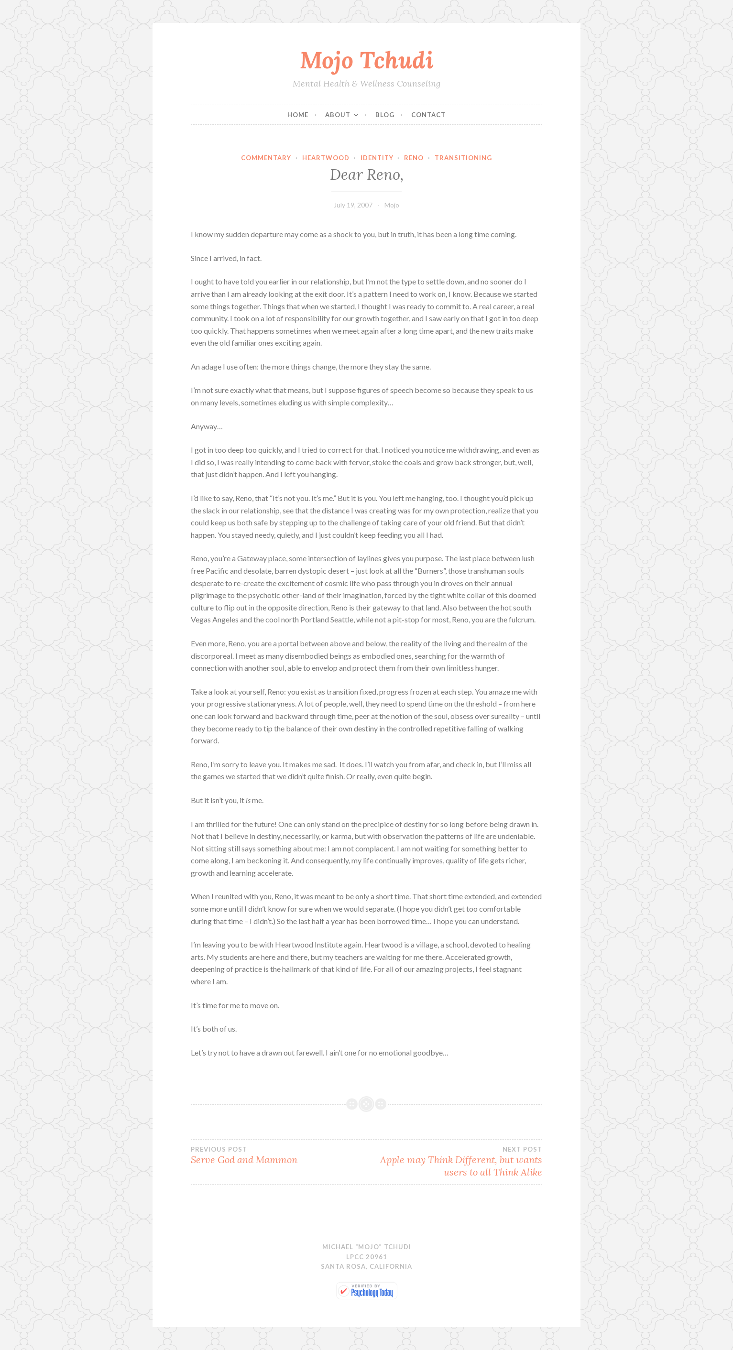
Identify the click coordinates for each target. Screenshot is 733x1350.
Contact (428, 115)
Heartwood (326, 158)
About (337, 115)
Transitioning (463, 158)
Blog (384, 115)
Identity (377, 158)
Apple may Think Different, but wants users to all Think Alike (454, 1161)
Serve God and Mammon (278, 1155)
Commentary (266, 158)
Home (297, 115)
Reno (414, 158)
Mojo (391, 205)
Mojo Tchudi (367, 60)
